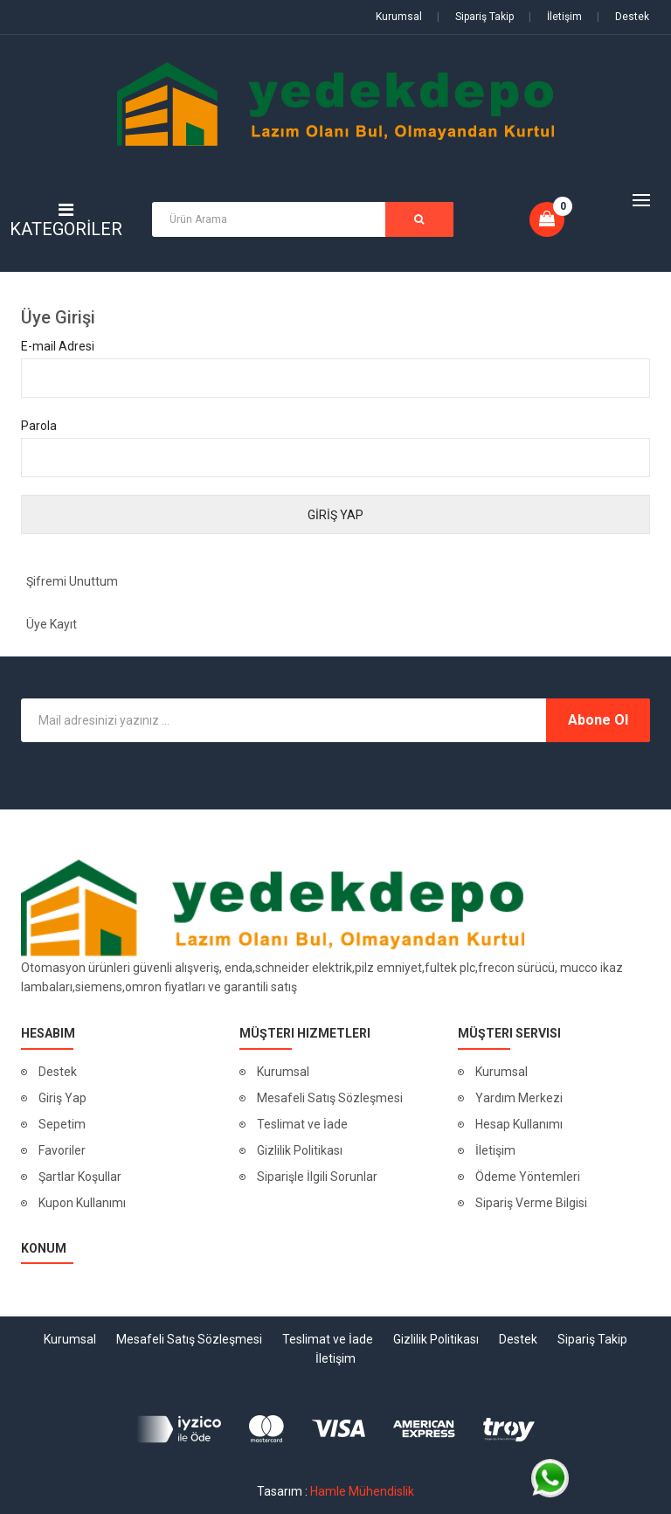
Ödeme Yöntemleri (527, 1177)
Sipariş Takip (475, 16)
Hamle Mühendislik (362, 1491)
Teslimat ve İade (302, 1124)
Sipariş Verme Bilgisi (531, 1203)
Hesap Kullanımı (519, 1124)
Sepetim (62, 1124)
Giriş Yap (62, 1098)
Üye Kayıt (51, 624)
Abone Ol (598, 720)
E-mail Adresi (57, 346)
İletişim (555, 16)
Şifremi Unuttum (72, 581)
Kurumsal (399, 16)
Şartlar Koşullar (79, 1177)
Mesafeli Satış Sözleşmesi (330, 1098)
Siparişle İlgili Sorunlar (317, 1177)
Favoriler (62, 1150)
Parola (39, 426)
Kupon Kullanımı (82, 1203)
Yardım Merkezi (519, 1098)
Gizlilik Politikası (299, 1150)
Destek (623, 16)
